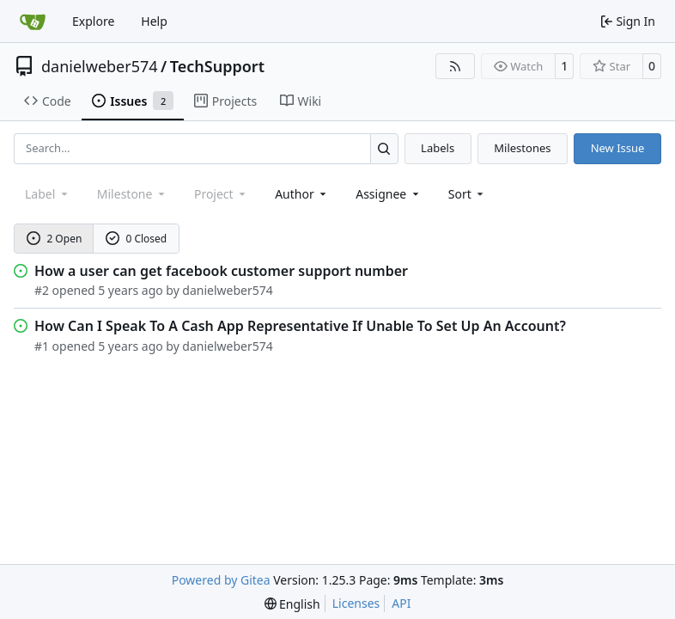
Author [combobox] (302, 194)
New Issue (618, 148)
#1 (41, 346)
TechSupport (217, 66)
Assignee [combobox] (389, 194)
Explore (93, 21)
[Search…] (384, 148)
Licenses (356, 603)
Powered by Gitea (221, 580)
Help (154, 21)
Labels (437, 148)
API (401, 603)
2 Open (54, 238)
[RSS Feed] (455, 66)
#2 (41, 290)
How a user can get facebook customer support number (221, 270)
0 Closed (136, 238)
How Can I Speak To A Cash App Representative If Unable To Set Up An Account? (300, 325)
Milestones (522, 148)
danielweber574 (99, 66)
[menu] (467, 193)
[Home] (33, 21)
